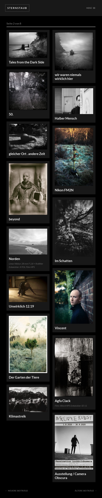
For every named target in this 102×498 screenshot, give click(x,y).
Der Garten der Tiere (24, 377)
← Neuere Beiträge (16, 490)
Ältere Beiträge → (86, 490)
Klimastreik (17, 416)
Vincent (60, 328)
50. (11, 114)
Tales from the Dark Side (26, 62)
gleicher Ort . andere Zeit (27, 154)
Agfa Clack (63, 401)
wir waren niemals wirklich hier (68, 77)
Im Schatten (63, 261)
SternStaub (17, 7)
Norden (14, 259)
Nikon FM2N (64, 190)
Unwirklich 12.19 (21, 306)
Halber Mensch (66, 118)
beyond (14, 219)
